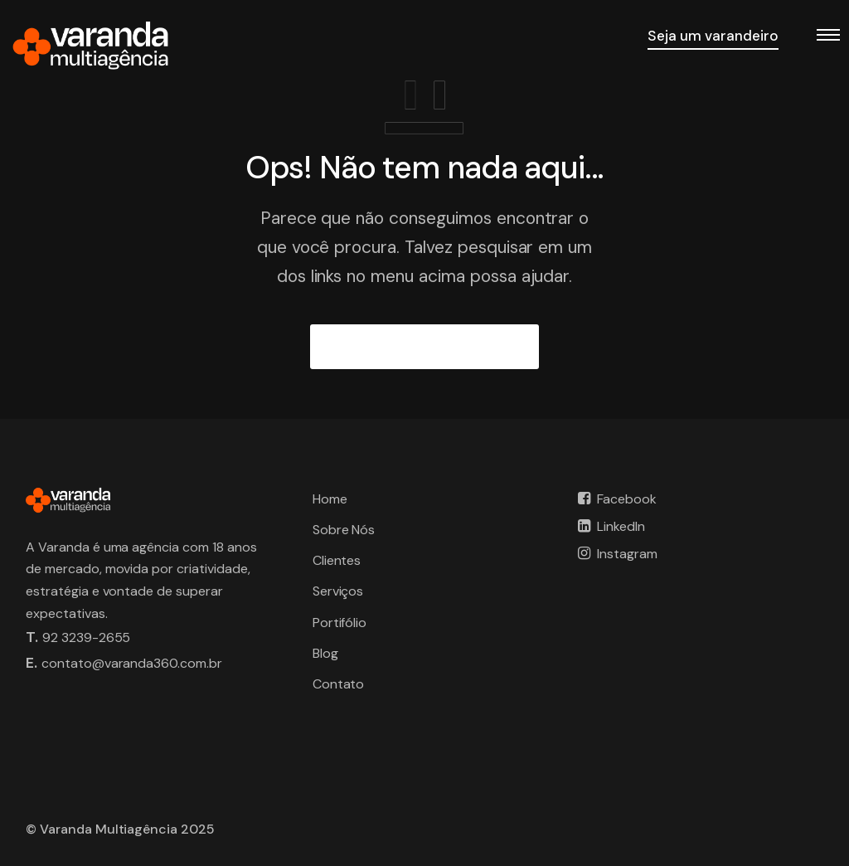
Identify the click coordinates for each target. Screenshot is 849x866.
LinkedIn (621, 526)
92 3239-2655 (86, 637)
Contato (339, 684)
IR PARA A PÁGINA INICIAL (425, 346)
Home (330, 499)
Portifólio (340, 622)
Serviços (338, 591)
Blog (325, 653)
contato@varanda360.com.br (131, 663)
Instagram (627, 553)
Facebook (627, 499)
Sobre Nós (344, 529)
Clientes (337, 560)
